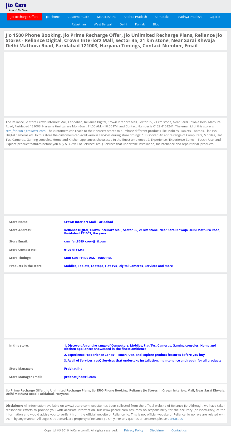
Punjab (140, 24)
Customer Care (78, 16)
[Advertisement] (41, 83)
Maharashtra (106, 16)
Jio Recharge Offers (24, 16)
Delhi (123, 24)
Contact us (175, 418)
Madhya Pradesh (189, 16)
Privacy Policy (133, 430)
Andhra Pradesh (135, 16)
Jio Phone (53, 16)
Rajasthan (79, 24)
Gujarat (215, 16)
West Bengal (103, 24)
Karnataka (162, 16)
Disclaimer (157, 430)
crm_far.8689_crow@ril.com (25, 131)
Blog (156, 24)
